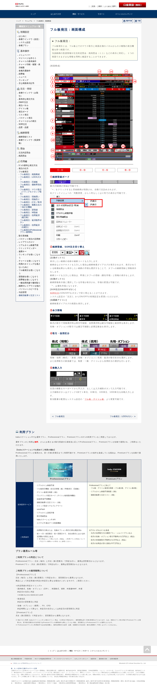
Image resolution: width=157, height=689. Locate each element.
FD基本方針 (28, 658)
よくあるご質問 (110, 6)
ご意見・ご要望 (96, 6)
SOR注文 (54, 293)
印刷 (139, 21)
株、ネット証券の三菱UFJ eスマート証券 (24, 668)
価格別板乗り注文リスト (29, 295)
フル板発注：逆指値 (29, 210)
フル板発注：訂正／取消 (31, 202)
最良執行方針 (103, 658)
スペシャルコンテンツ (123, 14)
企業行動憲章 (114, 658)
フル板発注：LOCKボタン (121, 416)
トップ (33, 14)
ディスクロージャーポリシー (63, 658)
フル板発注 (60, 416)
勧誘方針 (93, 658)
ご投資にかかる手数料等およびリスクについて (26, 663)
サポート (101, 14)
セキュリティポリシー (81, 658)
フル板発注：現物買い (30, 197)
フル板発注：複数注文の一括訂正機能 (31, 206)
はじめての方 (56, 14)
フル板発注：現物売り (30, 199)
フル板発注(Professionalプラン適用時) (30, 231)
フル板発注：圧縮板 (29, 182)
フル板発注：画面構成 (30, 174)
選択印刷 (129, 21)
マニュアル (28, 21)
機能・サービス (78, 14)
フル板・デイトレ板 (94, 399)
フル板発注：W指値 (29, 212)
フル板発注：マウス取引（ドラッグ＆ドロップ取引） (31, 191)
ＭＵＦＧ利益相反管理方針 (43, 658)
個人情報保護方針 (16, 658)
